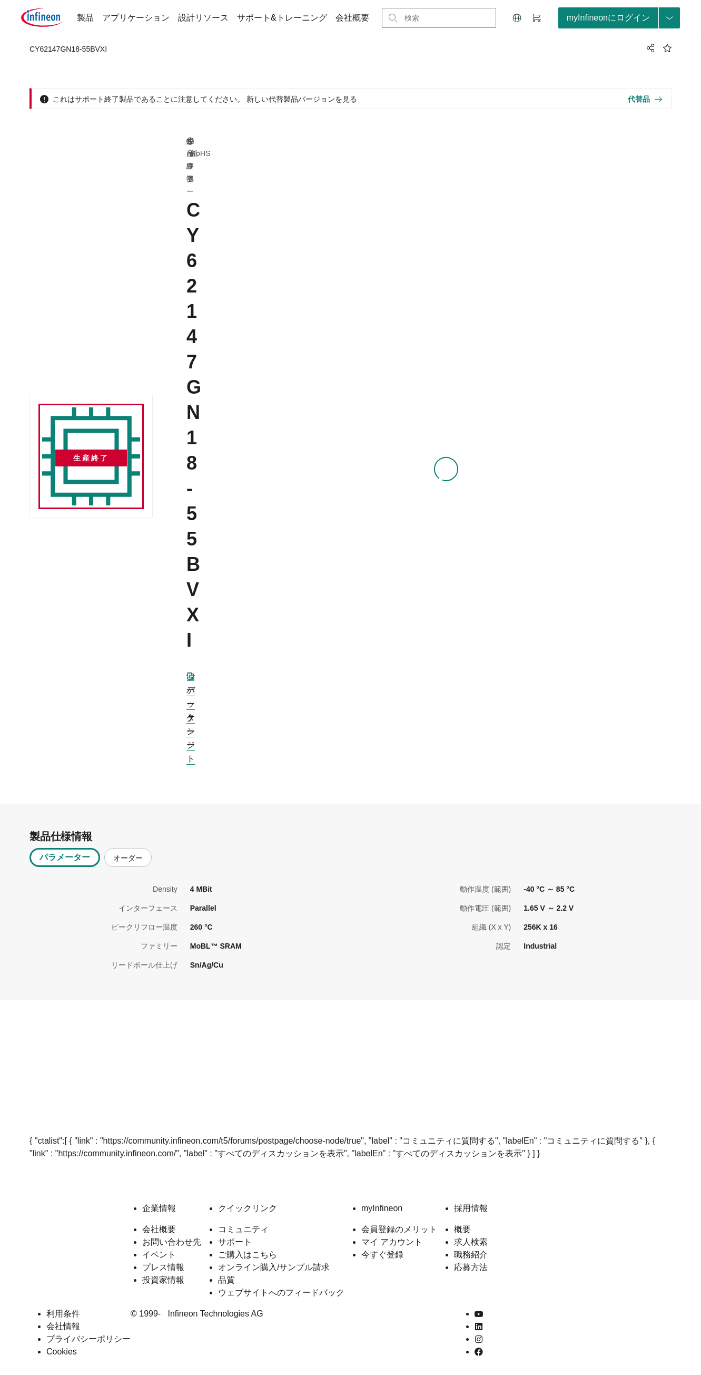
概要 (462, 1229)
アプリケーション (136, 17)
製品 (85, 17)
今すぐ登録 (382, 1254)
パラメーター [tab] (65, 857)
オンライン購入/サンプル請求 (274, 1267)
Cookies (61, 1351)
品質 (226, 1279)
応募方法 (471, 1267)
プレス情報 (163, 1267)
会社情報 (63, 1326)
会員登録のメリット (399, 1229)
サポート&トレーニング (282, 17)
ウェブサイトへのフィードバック (281, 1292)
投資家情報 (163, 1279)
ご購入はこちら (247, 1254)
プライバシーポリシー (88, 1338)
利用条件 (63, 1313)
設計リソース (203, 17)
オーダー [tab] (128, 858)
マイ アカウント (391, 1241)
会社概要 (352, 17)
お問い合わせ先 (171, 1241)
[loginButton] (619, 17)
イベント (159, 1254)
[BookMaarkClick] (667, 48)
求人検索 (471, 1241)
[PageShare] (649, 48)
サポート (235, 1241)
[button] (517, 18)
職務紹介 (471, 1254)
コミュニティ (243, 1229)
